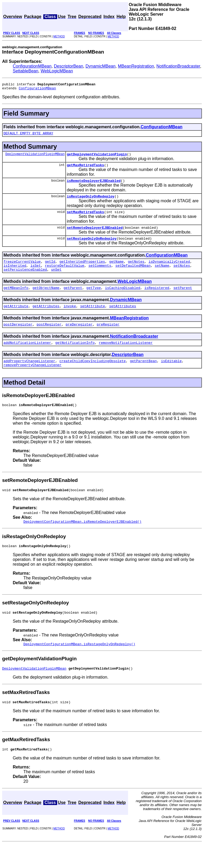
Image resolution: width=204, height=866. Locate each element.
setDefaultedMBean (133, 274)
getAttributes (45, 317)
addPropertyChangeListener (29, 375)
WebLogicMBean (57, 71)
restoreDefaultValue (64, 274)
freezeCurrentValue (22, 270)
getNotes (136, 270)
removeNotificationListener (126, 356)
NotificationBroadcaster (178, 66)
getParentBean (143, 375)
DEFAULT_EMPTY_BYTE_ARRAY (28, 135)
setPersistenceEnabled (25, 279)
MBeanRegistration (136, 66)
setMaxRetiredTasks (85, 218)
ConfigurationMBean (32, 66)
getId (50, 270)
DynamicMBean (101, 66)
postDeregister (17, 337)
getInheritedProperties (82, 270)
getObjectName (45, 298)
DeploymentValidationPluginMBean (35, 157)
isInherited (14, 274)
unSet (56, 279)
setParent (182, 298)
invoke (69, 317)
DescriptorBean (68, 66)
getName (116, 270)
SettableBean (25, 71)
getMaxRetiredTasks (85, 168)
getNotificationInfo (75, 356)
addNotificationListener (27, 356)
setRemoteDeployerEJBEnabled (95, 234)
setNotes (181, 274)
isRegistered (156, 298)
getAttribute (15, 317)
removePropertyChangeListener (32, 379)
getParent (72, 298)
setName (162, 274)
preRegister (108, 337)
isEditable (171, 375)
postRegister (49, 337)
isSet (35, 274)
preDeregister (79, 337)
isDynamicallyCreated (169, 270)
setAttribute (92, 317)
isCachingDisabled (122, 298)
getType (93, 298)
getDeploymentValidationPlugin (97, 157)
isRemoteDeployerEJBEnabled (94, 185)
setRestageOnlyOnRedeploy (91, 246)
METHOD (59, 36)
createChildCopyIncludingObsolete (93, 375)
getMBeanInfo (15, 298)
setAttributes (122, 317)
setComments (99, 274)
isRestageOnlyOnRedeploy (90, 201)
